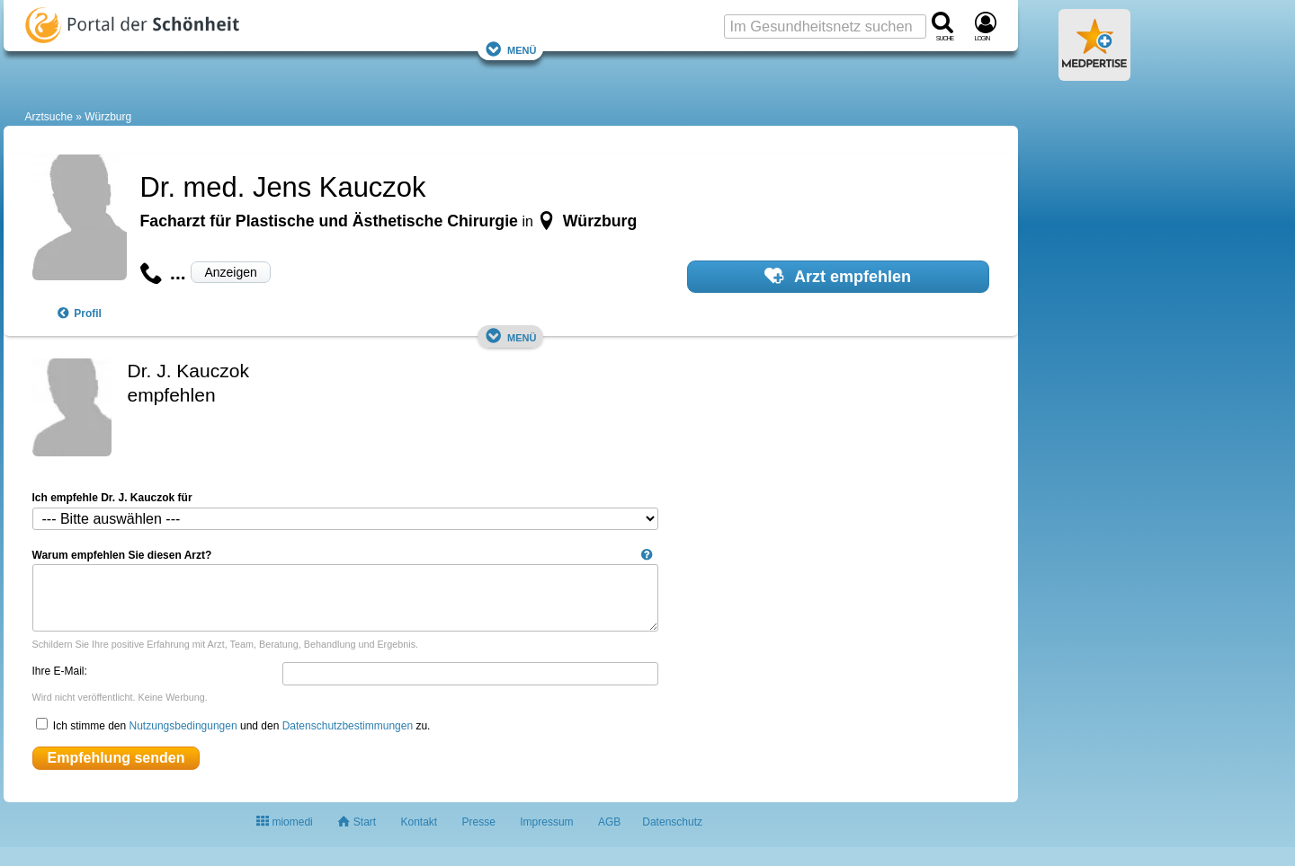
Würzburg (108, 116)
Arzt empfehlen (837, 276)
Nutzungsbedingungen (183, 726)
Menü (511, 48)
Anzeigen (230, 272)
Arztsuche (49, 116)
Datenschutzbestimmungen (347, 726)
